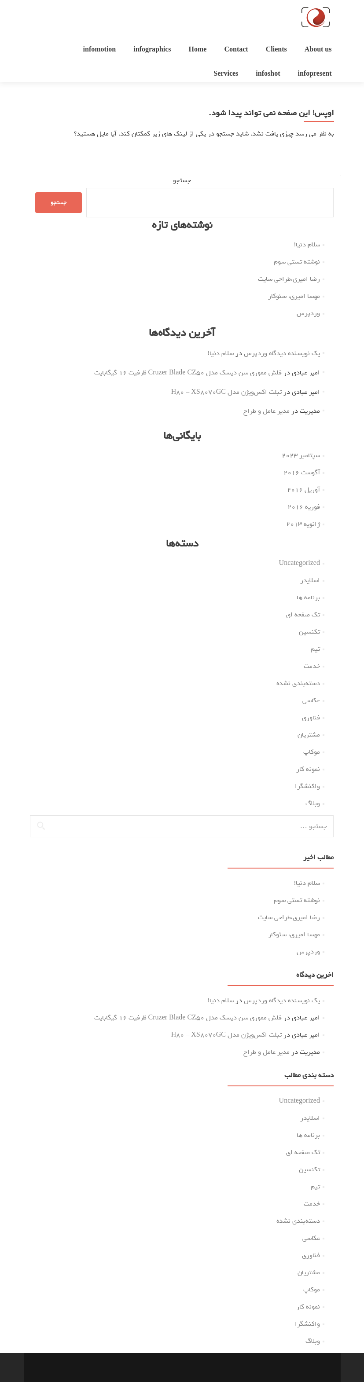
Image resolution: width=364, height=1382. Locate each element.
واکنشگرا (307, 786)
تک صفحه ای (303, 614)
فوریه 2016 (303, 507)
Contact (236, 49)
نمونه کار (308, 769)
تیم (315, 649)
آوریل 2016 (303, 489)
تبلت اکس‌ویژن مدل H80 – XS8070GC (226, 392)
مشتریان (309, 734)
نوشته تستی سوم (297, 262)
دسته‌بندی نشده (298, 683)
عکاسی (311, 700)
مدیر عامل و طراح (266, 411)
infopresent (314, 74)
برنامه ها (308, 597)
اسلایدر (310, 580)
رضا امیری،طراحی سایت (289, 279)
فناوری (311, 717)
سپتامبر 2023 (301, 455)
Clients (276, 49)
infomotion (99, 49)
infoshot (268, 74)
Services (225, 74)
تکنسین (309, 632)
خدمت (312, 666)
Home (198, 49)
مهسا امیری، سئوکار (294, 296)
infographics (152, 49)
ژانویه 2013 (303, 524)
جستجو (182, 180)
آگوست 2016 (301, 472)
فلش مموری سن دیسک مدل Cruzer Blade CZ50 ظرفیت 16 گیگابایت (188, 372)
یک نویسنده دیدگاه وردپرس (282, 353)
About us (318, 49)
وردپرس (308, 313)
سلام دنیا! (307, 244)
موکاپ (311, 752)
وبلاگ (312, 803)
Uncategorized (299, 563)
